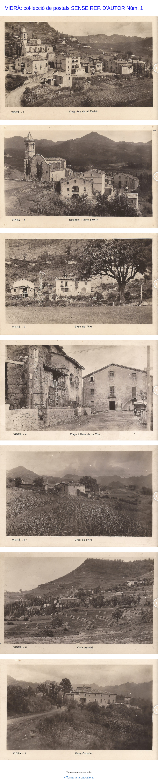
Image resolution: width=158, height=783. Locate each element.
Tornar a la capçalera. (79, 777)
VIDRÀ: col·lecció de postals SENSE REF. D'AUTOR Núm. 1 (74, 8)
